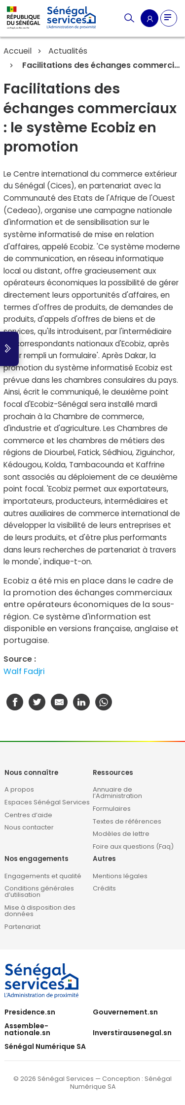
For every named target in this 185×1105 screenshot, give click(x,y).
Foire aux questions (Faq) (133, 846)
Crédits (104, 888)
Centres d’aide (28, 815)
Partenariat (22, 926)
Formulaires (112, 808)
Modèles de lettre (121, 833)
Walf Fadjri (24, 671)
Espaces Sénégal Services (47, 802)
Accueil (17, 51)
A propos (19, 789)
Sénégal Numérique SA (45, 1046)
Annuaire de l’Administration (117, 792)
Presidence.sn (29, 1012)
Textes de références (127, 821)
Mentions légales (120, 876)
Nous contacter (29, 827)
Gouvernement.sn (125, 1012)
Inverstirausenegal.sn (132, 1033)
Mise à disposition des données (39, 910)
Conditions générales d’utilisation (39, 891)
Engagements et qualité (42, 876)
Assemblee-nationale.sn (27, 1029)
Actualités (67, 51)
